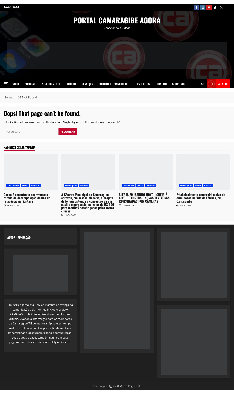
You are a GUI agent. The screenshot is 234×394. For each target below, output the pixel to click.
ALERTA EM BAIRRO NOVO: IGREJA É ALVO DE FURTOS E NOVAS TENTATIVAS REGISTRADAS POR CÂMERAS (144, 197)
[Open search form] (202, 83)
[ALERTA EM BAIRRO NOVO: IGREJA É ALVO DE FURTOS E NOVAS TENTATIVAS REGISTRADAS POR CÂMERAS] (146, 172)
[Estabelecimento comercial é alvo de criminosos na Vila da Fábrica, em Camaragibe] (203, 172)
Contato (162, 84)
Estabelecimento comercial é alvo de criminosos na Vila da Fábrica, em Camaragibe (200, 197)
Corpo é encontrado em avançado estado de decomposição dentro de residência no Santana (27, 197)
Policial (29, 84)
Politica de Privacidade (114, 84)
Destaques (13, 185)
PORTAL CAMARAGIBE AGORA (117, 20)
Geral (25, 185)
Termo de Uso (142, 84)
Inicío (15, 84)
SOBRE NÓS (178, 84)
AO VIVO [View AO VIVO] (217, 83)
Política (71, 84)
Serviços (87, 84)
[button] (6, 83)
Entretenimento (50, 84)
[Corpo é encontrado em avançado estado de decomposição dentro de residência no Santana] (31, 172)
